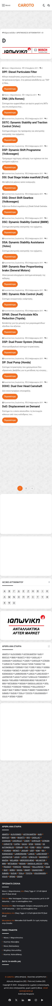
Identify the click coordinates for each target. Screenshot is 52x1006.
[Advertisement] (26, 455)
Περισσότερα (10, 89)
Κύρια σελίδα (8, 33)
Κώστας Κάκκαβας (11, 942)
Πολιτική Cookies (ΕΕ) (36, 981)
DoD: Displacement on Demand (21, 406)
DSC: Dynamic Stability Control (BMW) (25, 222)
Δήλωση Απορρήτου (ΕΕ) (16, 981)
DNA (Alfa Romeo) (13, 98)
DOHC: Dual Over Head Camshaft (22, 386)
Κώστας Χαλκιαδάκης (13, 954)
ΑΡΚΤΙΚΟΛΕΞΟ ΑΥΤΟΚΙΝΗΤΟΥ (28, 33)
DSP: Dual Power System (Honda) (22, 342)
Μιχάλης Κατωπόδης (12, 950)
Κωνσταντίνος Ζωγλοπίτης (14, 119)
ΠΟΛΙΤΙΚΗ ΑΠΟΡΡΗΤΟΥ (36, 977)
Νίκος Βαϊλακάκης (11, 946)
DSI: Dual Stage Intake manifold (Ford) (25, 177)
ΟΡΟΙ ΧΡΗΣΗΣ (20, 977)
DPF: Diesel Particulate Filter (19, 72)
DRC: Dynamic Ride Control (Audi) (22, 294)
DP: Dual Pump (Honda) (16, 362)
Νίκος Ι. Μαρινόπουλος (13, 938)
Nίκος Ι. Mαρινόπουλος (12, 68)
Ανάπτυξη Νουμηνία (26, 994)
